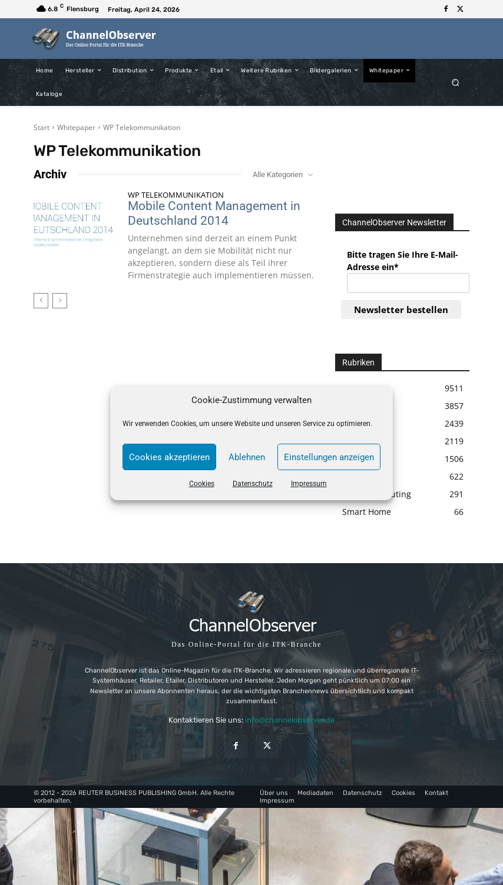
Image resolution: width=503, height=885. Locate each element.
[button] (455, 82)
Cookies (201, 484)
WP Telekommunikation (176, 195)
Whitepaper (76, 127)
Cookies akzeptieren (169, 457)
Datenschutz (253, 484)
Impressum (309, 484)
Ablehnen (247, 457)
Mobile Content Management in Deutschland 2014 (214, 213)
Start (41, 127)
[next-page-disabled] (59, 300)
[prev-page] (41, 300)
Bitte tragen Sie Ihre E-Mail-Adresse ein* (402, 260)
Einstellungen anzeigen (329, 457)
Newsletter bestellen (401, 309)
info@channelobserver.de (290, 720)
